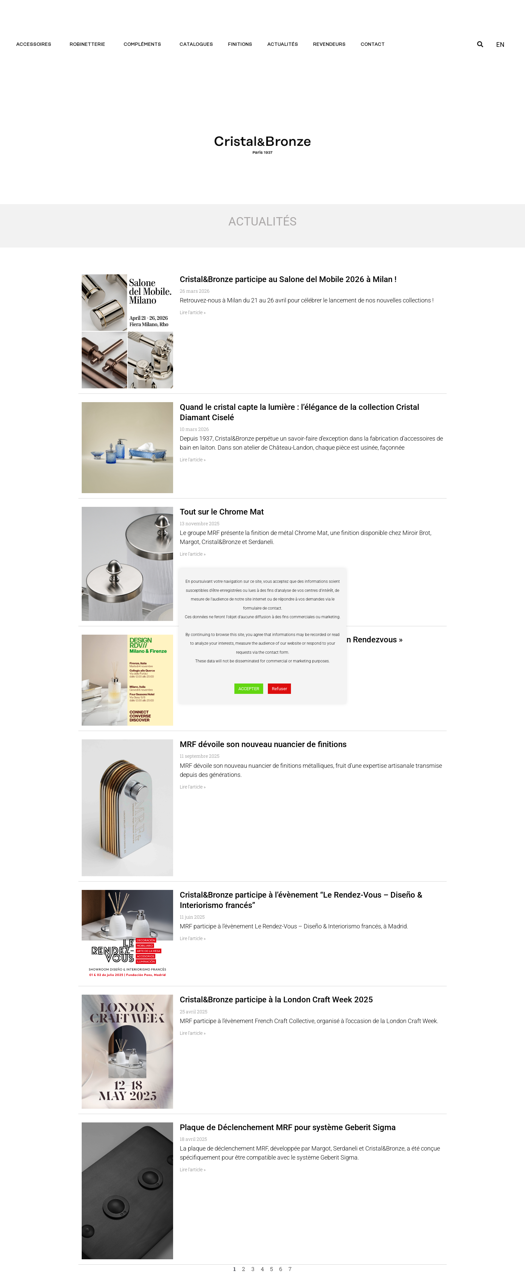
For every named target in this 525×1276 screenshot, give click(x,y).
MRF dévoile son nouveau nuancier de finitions (263, 744)
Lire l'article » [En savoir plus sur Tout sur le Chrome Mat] (193, 554)
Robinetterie (89, 44)
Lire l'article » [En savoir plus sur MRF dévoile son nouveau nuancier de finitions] (193, 787)
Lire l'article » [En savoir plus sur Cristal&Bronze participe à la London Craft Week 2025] (193, 1033)
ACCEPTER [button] (248, 688)
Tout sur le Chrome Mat (222, 512)
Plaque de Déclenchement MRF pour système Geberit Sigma (288, 1127)
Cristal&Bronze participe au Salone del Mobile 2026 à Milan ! (288, 279)
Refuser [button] (279, 688)
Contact (374, 44)
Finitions (240, 44)
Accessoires (35, 44)
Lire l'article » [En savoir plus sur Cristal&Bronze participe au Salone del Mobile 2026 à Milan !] (193, 312)
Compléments (144, 44)
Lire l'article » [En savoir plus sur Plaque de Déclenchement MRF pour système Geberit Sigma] (193, 1169)
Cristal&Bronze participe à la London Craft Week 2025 (276, 999)
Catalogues (196, 44)
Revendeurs (329, 44)
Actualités (282, 44)
